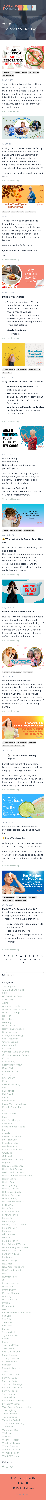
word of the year (11, 1456)
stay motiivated (8, 746)
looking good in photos (14, 1224)
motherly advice (10, 1254)
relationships (28, 672)
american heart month (14, 1009)
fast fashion (8, 1100)
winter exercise (10, 1446)
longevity (7, 1218)
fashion (6, 1097)
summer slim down (12, 1387)
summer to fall (10, 1391)
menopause (32, 897)
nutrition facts (9, 1277)
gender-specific (10, 1146)
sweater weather (11, 1404)
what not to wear (11, 1443)
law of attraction (11, 1211)
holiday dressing (11, 1195)
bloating (6, 1022)
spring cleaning (10, 1358)
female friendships (12, 1107)
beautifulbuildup (11, 1012)
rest (4, 1309)
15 (30, 959)
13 (20, 959)
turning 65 (7, 1426)
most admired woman (14, 1244)
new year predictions (13, 1267)
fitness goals (9, 1114)
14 (25, 959)
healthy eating (10, 1185)
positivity (7, 1296)
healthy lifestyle (10, 1188)
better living (8, 1019)
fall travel (6, 212)
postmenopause (20, 900)
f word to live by (9, 897)
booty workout (10, 1032)
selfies (5, 1329)
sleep (5, 1342)
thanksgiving (9, 1410)
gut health (7, 1156)
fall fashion (8, 1091)
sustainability (9, 1397)
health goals (8, 1182)
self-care (7, 1322)
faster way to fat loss (14, 1104)
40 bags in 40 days (12, 996)
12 (15, 959)
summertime (9, 1394)
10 (6, 959)
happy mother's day (12, 1166)
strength (6, 1365)
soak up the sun (11, 1352)
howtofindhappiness (13, 1201)
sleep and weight (11, 1345)
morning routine (11, 1241)
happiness (7, 1162)
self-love (7, 1325)
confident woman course (15, 1052)
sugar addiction (8, 75)
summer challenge (12, 1384)
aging (5, 1003)
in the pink (8, 1205)
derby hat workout (12, 1065)
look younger (9, 1221)
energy (6, 1081)
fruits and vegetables (13, 1127)
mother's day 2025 (11, 1250)
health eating (9, 1179)
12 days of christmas (13, 990)
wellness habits (10, 1440)
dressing (6, 1074)
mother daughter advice (15, 1247)
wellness (7, 1436)
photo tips (7, 1286)
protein (6, 1303)
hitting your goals (34, 369)
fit (3, 1110)
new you (6, 1273)
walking (6, 1433)
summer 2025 (19, 746)
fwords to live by (21, 72)
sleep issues (8, 1348)
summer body (9, 1381)
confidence (8, 1048)
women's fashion (11, 1449)
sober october (9, 1355)
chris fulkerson (10, 1039)
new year (7, 1264)
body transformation (13, 1029)
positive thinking (11, 1293)
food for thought (11, 1120)
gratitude (7, 1153)
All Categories (9, 986)
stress (5, 1371)
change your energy (12, 1035)
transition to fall (11, 1420)
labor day (7, 1208)
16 (35, 959)
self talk (6, 1319)
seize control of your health (16, 1312)
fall (4, 1087)
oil (3, 1280)
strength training (11, 1368)
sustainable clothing (13, 1400)
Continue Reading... (11, 111)
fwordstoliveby (34, 72)
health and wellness (13, 1172)
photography (9, 1290)
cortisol (5, 530)
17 (40, 959)
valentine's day (10, 1430)
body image (8, 1025)
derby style (8, 1068)
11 (10, 959)
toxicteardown (10, 1417)
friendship (7, 1123)
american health (11, 1006)
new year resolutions (13, 1270)
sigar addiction (10, 1335)
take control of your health (16, 1407)
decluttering (8, 1061)
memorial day (9, 1228)
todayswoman (9, 1413)
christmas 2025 (8, 72)
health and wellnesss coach (17, 1175)
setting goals (7, 373)
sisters (5, 1339)
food (4, 1117)
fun (4, 1130)
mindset (6, 1237)
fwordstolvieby (10, 1143)
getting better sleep (12, 1149)
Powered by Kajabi (23, 1494)
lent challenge (10, 1215)
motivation (32, 742)
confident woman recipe (15, 1055)
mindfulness (8, 1234)
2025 (4, 993)
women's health (10, 1453)
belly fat (6, 1016)
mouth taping (9, 1260)
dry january (8, 1078)
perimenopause (8, 900)
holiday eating (9, 1198)
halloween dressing (12, 1159)
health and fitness (12, 1169)
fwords (5, 672)
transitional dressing (13, 1423)
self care (6, 1316)
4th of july (7, 999)
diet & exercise (10, 1071)
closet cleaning (10, 1045)
